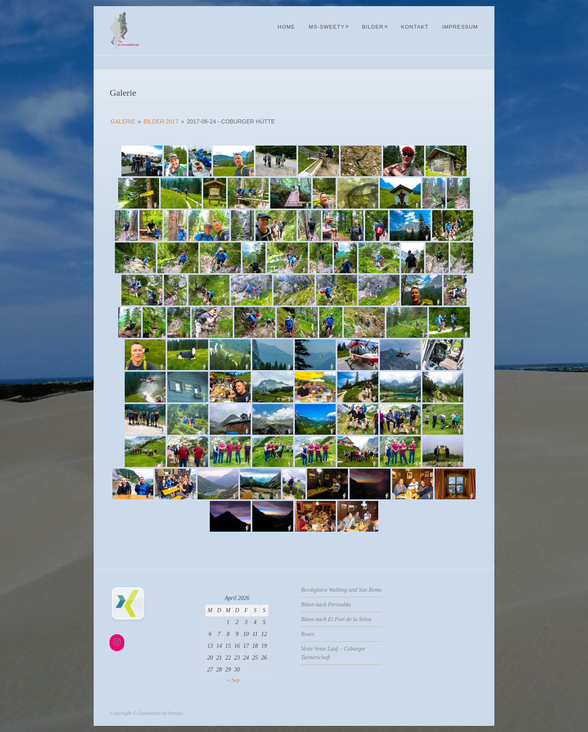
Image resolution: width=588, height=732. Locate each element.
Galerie (122, 121)
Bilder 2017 (161, 121)
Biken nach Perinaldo (326, 605)
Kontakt (414, 27)
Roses (307, 634)
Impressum (460, 27)
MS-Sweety (329, 27)
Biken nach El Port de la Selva (336, 619)
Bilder (375, 27)
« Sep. (234, 680)
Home (286, 27)
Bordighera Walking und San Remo (341, 590)
